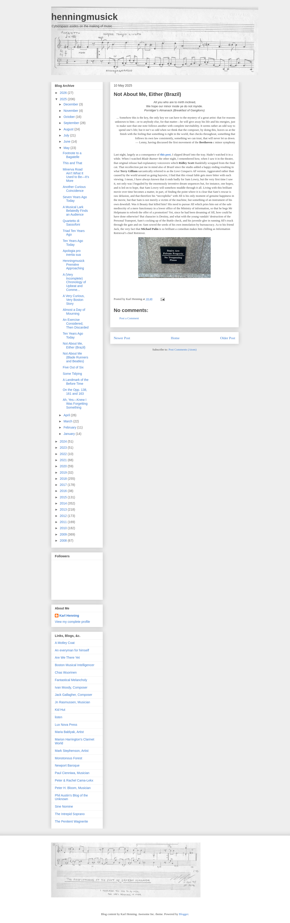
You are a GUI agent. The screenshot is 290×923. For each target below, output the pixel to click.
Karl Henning (69, 615)
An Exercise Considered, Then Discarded (76, 323)
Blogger (183, 914)
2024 (64, 441)
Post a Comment (129, 318)
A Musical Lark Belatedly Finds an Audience (75, 211)
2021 (64, 460)
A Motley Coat (65, 643)
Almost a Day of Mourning (74, 311)
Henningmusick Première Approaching (74, 264)
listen (58, 717)
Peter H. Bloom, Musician (73, 788)
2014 (64, 503)
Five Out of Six (73, 367)
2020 (64, 466)
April (67, 415)
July (66, 135)
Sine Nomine (64, 806)
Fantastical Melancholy (71, 680)
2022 (64, 454)
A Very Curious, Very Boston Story (74, 299)
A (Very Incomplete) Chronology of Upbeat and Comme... (74, 282)
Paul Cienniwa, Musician (72, 773)
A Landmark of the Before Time (76, 381)
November (71, 110)
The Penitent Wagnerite (71, 821)
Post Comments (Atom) (183, 349)
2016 (64, 491)
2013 (64, 509)
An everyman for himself (72, 650)
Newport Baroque (67, 765)
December (71, 104)
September (71, 123)
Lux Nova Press (66, 724)
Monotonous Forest (68, 758)
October (69, 117)
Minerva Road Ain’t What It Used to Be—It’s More (76, 175)
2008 (64, 540)
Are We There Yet (67, 657)
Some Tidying (72, 373)
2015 (64, 497)
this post (165, 154)
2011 (64, 522)
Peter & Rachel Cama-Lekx (74, 780)
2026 (64, 93)
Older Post (227, 338)
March (68, 421)
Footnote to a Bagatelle (72, 155)
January (69, 434)
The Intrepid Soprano (70, 814)
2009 (64, 534)
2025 (64, 99)
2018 (64, 478)
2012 (64, 516)
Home (175, 338)
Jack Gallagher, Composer (73, 695)
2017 (64, 485)
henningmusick (84, 17)
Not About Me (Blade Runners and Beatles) (75, 357)
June (67, 141)
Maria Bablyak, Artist (69, 732)
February (70, 427)
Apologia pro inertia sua (72, 252)
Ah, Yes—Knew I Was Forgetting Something (75, 403)
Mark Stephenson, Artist (72, 751)
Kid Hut (60, 709)
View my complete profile (72, 621)
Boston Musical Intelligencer (74, 665)
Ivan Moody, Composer (71, 687)
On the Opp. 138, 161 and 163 (75, 391)
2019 (64, 472)
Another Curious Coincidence (74, 188)
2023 (64, 447)
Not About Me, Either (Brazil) (147, 94)
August (68, 129)
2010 (64, 528)
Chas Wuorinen (66, 672)
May (66, 148)
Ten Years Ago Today (73, 242)
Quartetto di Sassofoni (71, 222)
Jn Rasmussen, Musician (72, 702)
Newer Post (122, 338)
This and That (72, 163)
